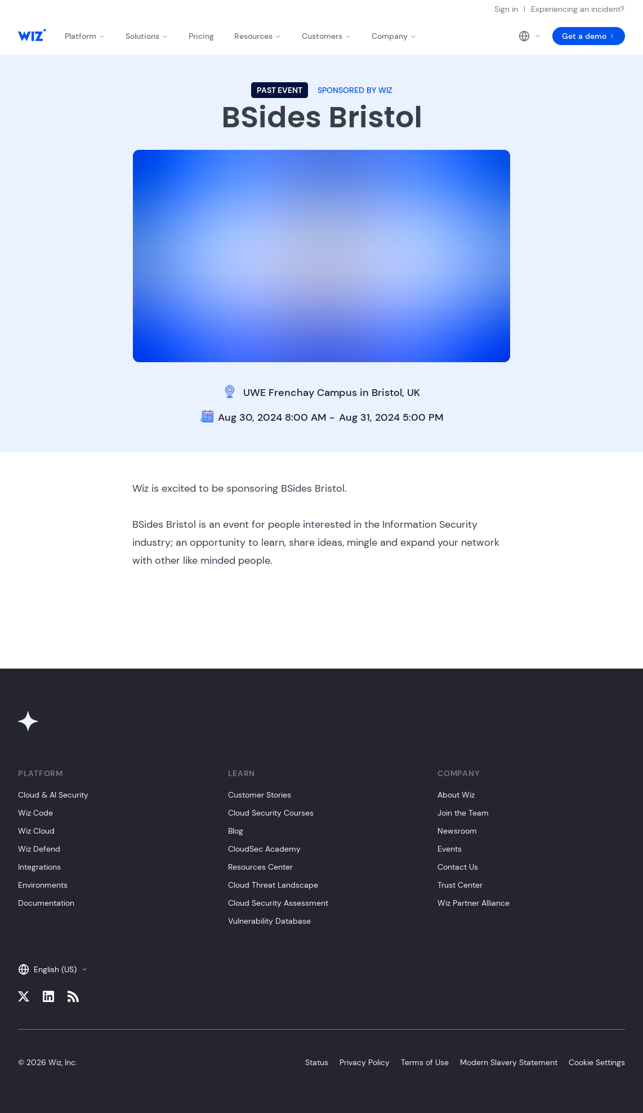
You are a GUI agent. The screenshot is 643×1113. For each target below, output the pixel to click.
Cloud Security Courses (271, 813)
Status (316, 1062)
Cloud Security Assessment (278, 903)
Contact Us (457, 867)
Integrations (39, 867)
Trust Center (460, 885)
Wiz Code (35, 813)
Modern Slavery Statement (508, 1062)
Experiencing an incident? (577, 9)
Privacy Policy (365, 1062)
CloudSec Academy (264, 849)
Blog (235, 831)
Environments (43, 885)
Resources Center (260, 867)
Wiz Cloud (36, 831)
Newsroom (457, 831)
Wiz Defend (39, 849)
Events (449, 849)
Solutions (147, 36)
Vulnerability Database (269, 921)
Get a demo (588, 36)
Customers (326, 36)
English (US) (53, 969)
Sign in (506, 9)
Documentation (46, 903)
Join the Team (463, 813)
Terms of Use (425, 1062)
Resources (258, 36)
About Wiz (456, 795)
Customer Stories (259, 795)
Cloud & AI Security (53, 795)
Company (394, 36)
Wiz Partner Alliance (473, 903)
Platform (85, 36)
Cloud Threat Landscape (273, 885)
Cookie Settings (597, 1062)
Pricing (201, 36)
